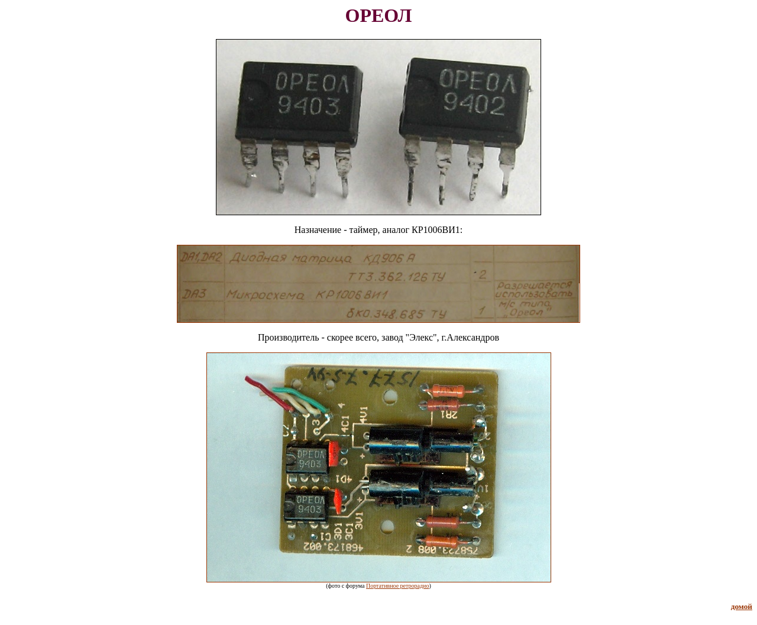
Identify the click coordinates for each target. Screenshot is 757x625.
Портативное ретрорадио (397, 585)
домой (741, 606)
